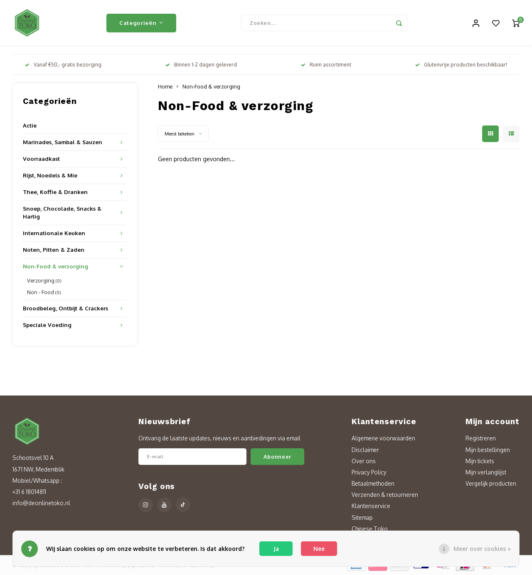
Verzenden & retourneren (385, 494)
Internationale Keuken (54, 232)
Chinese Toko (370, 528)
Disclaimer (365, 449)
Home (165, 86)
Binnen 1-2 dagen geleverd (201, 64)
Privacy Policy (369, 472)
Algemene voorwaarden (383, 438)
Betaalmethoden (373, 483)
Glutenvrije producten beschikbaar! (461, 64)
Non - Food (44, 292)
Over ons (364, 460)
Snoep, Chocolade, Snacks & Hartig (62, 212)
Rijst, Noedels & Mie (50, 175)
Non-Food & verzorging (55, 266)
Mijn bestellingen (488, 449)
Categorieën (141, 22)
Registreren (481, 438)
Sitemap (362, 517)
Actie (30, 125)
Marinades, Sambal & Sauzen (62, 141)
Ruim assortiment (326, 64)
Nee (319, 548)
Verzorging (44, 280)
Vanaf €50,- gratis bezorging (63, 64)
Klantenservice (371, 505)
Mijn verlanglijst (486, 472)
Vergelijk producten (491, 483)
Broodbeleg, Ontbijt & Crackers (65, 308)
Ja (276, 548)
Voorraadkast (41, 158)
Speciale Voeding (47, 324)
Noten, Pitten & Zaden (53, 249)
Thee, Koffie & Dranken (55, 191)
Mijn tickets (480, 460)
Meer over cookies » (482, 548)
